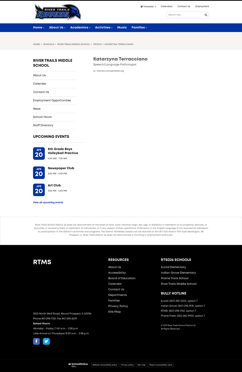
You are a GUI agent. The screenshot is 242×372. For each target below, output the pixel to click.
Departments (117, 295)
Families (114, 300)
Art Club (54, 185)
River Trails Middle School (73, 44)
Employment (202, 6)
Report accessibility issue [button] (160, 365)
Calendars (166, 6)
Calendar (39, 84)
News (36, 109)
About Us (39, 75)
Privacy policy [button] (127, 365)
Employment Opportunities (52, 100)
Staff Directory (43, 125)
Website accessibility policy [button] (105, 365)
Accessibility (117, 273)
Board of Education (122, 278)
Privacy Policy (118, 306)
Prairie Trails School (175, 278)
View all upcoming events (48, 203)
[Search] (206, 15)
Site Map (114, 312)
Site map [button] (141, 365)
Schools (48, 44)
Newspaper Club (61, 168)
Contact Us (184, 6)
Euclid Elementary (173, 267)
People (97, 44)
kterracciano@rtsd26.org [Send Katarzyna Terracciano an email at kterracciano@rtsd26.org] (110, 71)
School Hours (42, 117)
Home (36, 44)
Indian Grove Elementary (178, 273)
